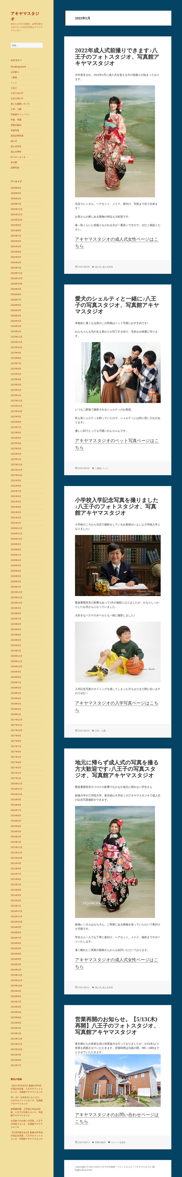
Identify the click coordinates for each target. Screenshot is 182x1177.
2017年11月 (16, 724)
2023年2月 (16, 389)
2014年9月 (16, 927)
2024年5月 (16, 310)
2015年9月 (16, 863)
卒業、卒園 (16, 119)
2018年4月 (16, 698)
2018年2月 (16, 708)
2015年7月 (16, 873)
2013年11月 (16, 980)
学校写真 (15, 130)
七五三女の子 (17, 93)
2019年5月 (16, 629)
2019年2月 (16, 645)
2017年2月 (16, 772)
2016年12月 (16, 783)
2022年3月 (16, 448)
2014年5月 (16, 948)
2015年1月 (16, 905)
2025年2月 (16, 262)
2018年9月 (16, 671)
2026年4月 (16, 187)
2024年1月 (16, 331)
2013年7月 (16, 1001)
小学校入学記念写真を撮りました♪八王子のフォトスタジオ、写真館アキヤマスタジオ (117, 506)
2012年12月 (16, 1038)
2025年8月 (16, 230)
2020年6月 (16, 560)
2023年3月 (16, 384)
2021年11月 (16, 469)
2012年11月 (16, 1044)
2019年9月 (16, 608)
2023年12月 (16, 336)
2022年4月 (16, 443)
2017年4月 (16, 762)
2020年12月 (16, 528)
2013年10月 (16, 985)
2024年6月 (16, 304)
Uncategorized (18, 66)
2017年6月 (16, 751)
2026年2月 (16, 198)
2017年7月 (16, 746)
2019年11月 (16, 597)
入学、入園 (16, 109)
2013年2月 (16, 1028)
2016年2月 (16, 836)
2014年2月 (16, 964)
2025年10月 (16, 219)
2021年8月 (16, 485)
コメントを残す (118, 1142)
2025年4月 (16, 251)
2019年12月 (16, 592)
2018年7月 (16, 682)
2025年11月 (16, 214)
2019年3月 (16, 639)
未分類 (14, 162)
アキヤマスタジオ (25, 16)
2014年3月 (16, 959)
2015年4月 (16, 889)
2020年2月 (16, 581)
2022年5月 (16, 437)
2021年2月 (16, 517)
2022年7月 (16, 427)
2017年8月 (16, 740)
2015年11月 (16, 852)
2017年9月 (16, 735)
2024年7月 (16, 299)
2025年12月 (16, 209)
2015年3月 (16, 895)
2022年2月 (16, 453)
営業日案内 (16, 125)
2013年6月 (16, 1006)
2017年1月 (16, 778)
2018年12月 (16, 655)
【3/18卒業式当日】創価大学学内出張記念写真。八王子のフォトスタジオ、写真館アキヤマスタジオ (27, 1135)
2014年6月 (16, 943)
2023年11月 (16, 342)
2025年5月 (16, 246)
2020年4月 (16, 570)
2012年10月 (16, 1049)
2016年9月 (16, 799)
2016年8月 (16, 804)
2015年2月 (16, 900)
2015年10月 (16, 857)
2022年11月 (16, 405)
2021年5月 (16, 501)
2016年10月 (16, 794)
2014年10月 (16, 921)
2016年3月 (16, 831)
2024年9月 (16, 288)
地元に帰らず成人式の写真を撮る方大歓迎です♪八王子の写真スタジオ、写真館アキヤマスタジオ (117, 769)
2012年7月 (16, 1065)
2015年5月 (16, 884)
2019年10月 (16, 602)
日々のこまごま (18, 156)
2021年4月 (16, 506)
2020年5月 (16, 565)
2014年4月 (16, 953)
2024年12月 (16, 273)
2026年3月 (16, 193)
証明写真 (15, 167)
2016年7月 (16, 810)
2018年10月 (16, 666)
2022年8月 (16, 421)
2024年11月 (16, 278)
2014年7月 (16, 937)
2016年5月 (16, 820)
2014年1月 (16, 969)
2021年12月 (16, 464)
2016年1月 (16, 841)
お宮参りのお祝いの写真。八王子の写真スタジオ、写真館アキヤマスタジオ (27, 1124)
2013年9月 (16, 990)
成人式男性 (16, 151)
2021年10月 (16, 475)
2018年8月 (16, 677)
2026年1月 (16, 203)
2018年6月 (16, 687)
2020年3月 (16, 576)
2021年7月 (16, 491)
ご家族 (14, 77)
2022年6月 (16, 432)
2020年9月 (16, 544)
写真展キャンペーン (20, 114)
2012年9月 (16, 1054)
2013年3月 (16, 1022)
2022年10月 (16, 411)
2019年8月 (16, 613)
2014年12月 (16, 911)
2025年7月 (16, 235)
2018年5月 (16, 693)
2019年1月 (16, 650)
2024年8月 (16, 294)
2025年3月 (16, 257)
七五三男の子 (17, 98)
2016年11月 (16, 788)
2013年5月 (16, 1012)
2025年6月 (16, 241)
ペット (14, 82)
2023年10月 (16, 347)
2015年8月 (16, 868)
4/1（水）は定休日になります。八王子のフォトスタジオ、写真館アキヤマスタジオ (27, 1100)
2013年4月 (16, 1017)
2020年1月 (16, 586)
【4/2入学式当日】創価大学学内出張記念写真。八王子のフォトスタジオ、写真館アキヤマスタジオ (27, 1088)
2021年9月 (16, 480)
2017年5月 (16, 756)
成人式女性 (16, 146)
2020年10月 (16, 538)
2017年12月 (16, 719)
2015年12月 (16, 847)
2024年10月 (16, 283)
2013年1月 (16, 1033)
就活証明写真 (17, 135)
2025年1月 (16, 267)
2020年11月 (16, 533)
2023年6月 (16, 368)
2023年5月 (16, 373)
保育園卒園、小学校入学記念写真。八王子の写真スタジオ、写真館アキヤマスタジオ (27, 1112)
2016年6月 (16, 815)
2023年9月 (16, 352)
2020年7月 (16, 554)
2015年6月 (16, 879)
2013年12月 (16, 974)
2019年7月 (16, 618)
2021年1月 (16, 522)
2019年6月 (16, 623)
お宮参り (15, 71)
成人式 (14, 140)
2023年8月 (16, 358)
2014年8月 (16, 932)
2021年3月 (16, 512)
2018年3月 (16, 703)
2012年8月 (16, 1059)
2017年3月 (16, 767)
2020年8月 (16, 549)
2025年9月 (16, 225)
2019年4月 (16, 634)
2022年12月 (16, 400)
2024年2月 (16, 326)
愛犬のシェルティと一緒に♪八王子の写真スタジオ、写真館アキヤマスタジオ (117, 305)
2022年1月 (16, 459)
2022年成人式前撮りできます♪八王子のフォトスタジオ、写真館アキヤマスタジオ (117, 56)
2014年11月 (16, 916)
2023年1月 (16, 395)
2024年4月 (16, 315)
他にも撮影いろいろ (20, 103)
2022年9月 (16, 416)
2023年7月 (16, 363)
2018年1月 (16, 714)
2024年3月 (16, 320)
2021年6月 (16, 496)
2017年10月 (16, 730)
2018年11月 (16, 661)
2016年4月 (16, 826)
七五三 (14, 87)
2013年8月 (16, 996)
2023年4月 (16, 379)
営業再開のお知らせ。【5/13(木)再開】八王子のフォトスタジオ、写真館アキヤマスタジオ (117, 1025)
